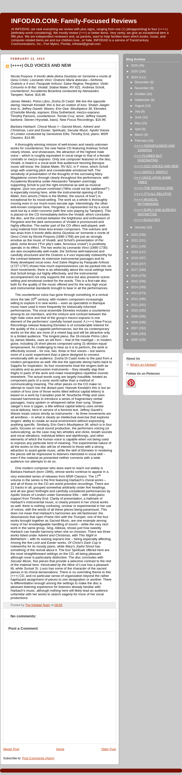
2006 (135, 334)
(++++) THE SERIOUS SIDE (153, 188)
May (138, 123)
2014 (135, 287)
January (141, 227)
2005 (135, 339)
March (139, 134)
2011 (135, 305)
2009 (135, 316)
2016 (135, 275)
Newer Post (11, 749)
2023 (135, 234)
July (138, 111)
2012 (135, 299)
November (142, 88)
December (142, 82)
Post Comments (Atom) (38, 758)
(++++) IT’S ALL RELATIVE (152, 194)
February (141, 140)
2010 (135, 310)
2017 (135, 270)
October (141, 94)
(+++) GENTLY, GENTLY (151, 172)
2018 (135, 264)
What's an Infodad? (143, 365)
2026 (135, 65)
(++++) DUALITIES (147, 220)
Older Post (108, 749)
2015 (135, 281)
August (140, 106)
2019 (135, 258)
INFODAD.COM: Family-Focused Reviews (74, 21)
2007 (135, 328)
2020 (135, 252)
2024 (135, 77)
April (138, 129)
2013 (135, 293)
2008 (135, 322)
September (143, 100)
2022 (135, 240)
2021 (135, 246)
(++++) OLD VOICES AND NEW (156, 166)
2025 (135, 71)
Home (60, 749)
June (138, 117)
